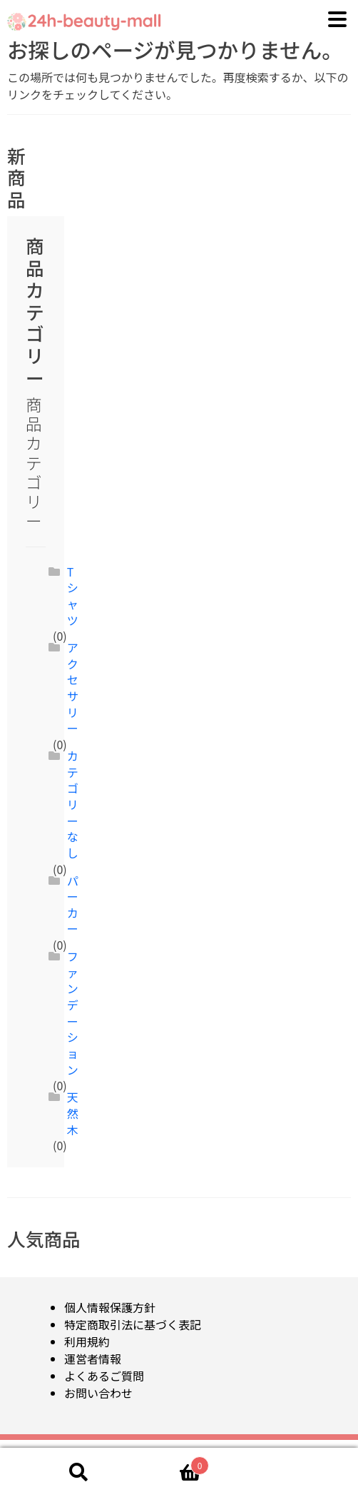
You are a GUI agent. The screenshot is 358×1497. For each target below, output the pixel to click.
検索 (79, 1472)
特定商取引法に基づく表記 (132, 1324)
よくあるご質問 (104, 1375)
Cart (172, 1461)
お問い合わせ (98, 1392)
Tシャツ (72, 596)
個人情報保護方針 (109, 1307)
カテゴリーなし (72, 804)
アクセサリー (72, 687)
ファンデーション (72, 1012)
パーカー (72, 905)
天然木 (72, 1112)
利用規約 (87, 1341)
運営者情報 (92, 1358)
